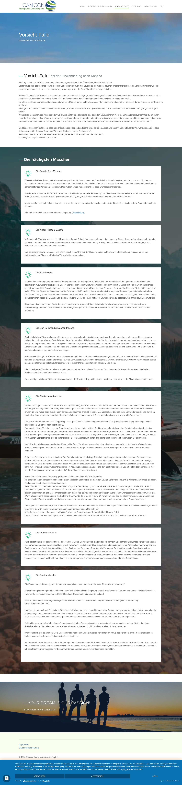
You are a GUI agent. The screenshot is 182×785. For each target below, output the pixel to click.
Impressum (24, 744)
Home (81, 6)
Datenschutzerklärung (29, 748)
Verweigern (40, 776)
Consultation (150, 6)
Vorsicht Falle (122, 6)
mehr (155, 776)
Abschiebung (78, 213)
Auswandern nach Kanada (100, 6)
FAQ (161, 6)
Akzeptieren (97, 776)
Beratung (136, 6)
